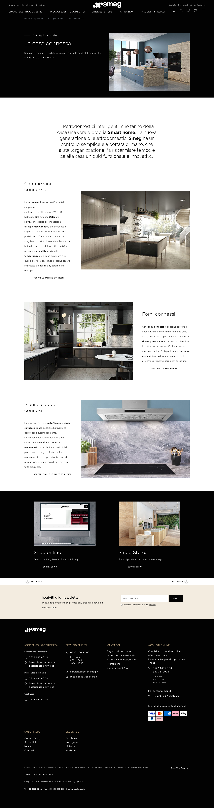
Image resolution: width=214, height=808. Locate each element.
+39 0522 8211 (34, 789)
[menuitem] (27, 11)
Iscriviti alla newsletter (61, 597)
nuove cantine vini (38, 202)
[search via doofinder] (174, 10)
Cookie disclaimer (75, 767)
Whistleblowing (114, 767)
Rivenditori (40, 5)
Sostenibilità (199, 5)
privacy (152, 604)
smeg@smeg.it (78, 789)
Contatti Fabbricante (137, 767)
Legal (27, 767)
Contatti (172, 5)
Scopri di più (49, 567)
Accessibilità (95, 767)
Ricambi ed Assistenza (83, 676)
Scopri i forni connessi (164, 368)
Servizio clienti (185, 5)
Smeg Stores (27, 5)
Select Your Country (179, 768)
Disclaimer (39, 767)
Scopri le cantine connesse (49, 278)
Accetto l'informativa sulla (139, 604)
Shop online (14, 5)
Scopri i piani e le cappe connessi (52, 474)
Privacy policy (55, 767)
